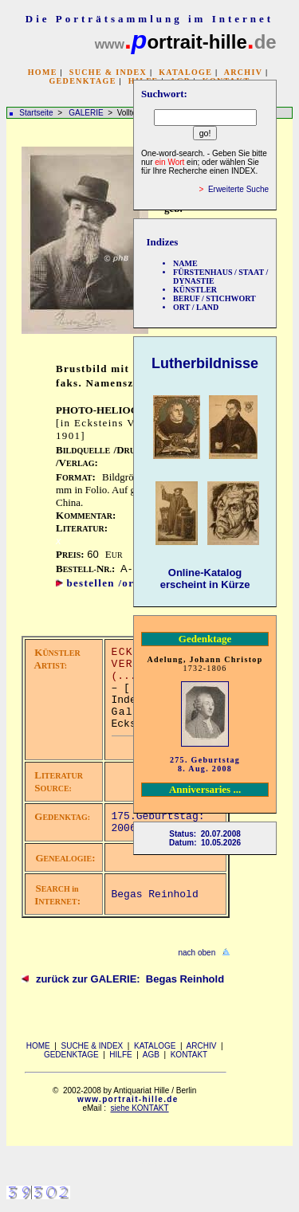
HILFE (120, 1054)
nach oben (197, 952)
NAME (185, 263)
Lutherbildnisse (204, 363)
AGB (151, 1054)
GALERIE (87, 112)
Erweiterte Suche (238, 189)
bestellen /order (109, 583)
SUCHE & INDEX (108, 72)
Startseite (36, 112)
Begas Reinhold (155, 894)
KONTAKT (189, 1054)
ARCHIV (243, 72)
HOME (42, 72)
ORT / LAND (195, 307)
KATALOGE (185, 72)
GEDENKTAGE (82, 80)
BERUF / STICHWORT (214, 298)
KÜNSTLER (195, 289)
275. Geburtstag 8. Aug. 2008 (205, 764)
